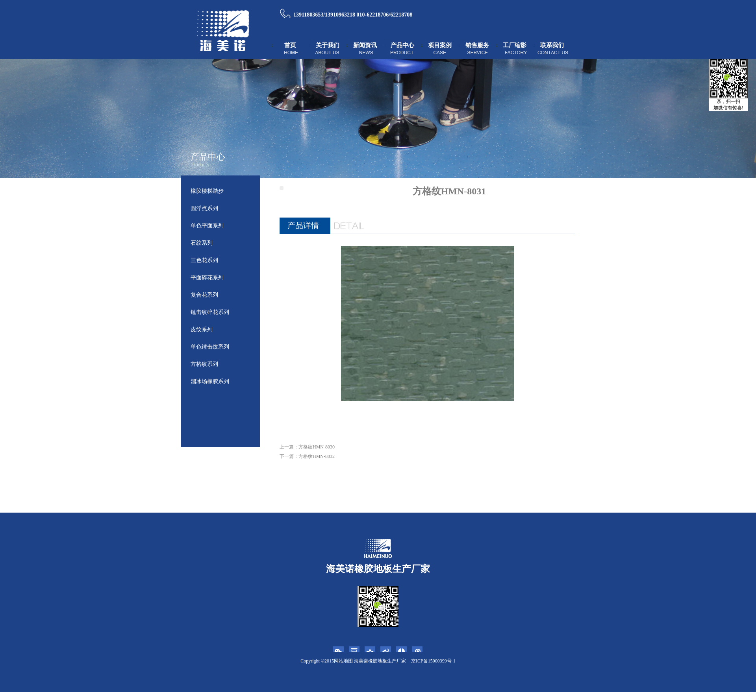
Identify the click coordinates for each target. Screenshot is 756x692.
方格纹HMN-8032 (316, 456)
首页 (290, 45)
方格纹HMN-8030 (316, 447)
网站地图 (343, 661)
